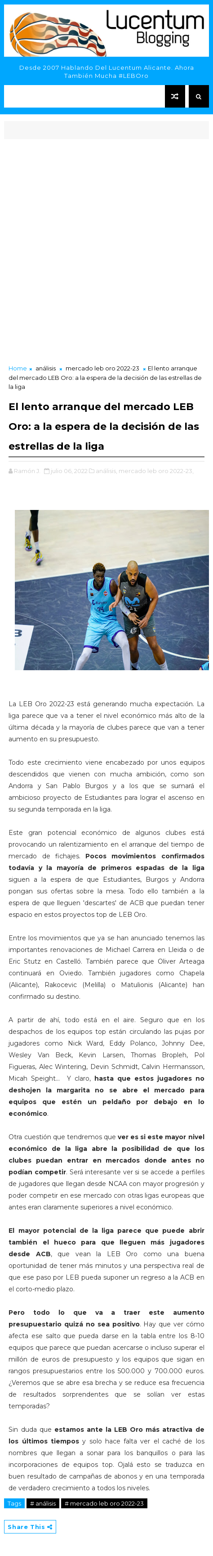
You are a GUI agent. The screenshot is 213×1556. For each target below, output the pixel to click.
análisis (46, 368)
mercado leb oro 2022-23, (156, 470)
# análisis (43, 1503)
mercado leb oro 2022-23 (102, 368)
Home (18, 368)
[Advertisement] (106, 252)
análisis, (106, 470)
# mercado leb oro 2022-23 (104, 1503)
